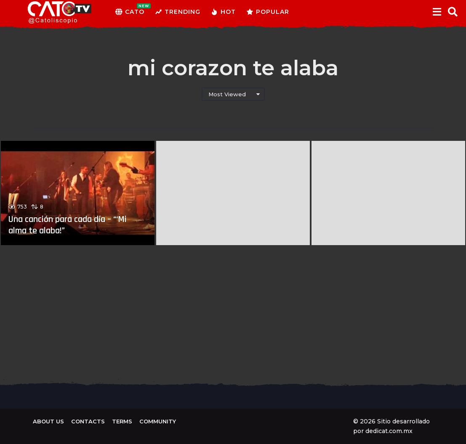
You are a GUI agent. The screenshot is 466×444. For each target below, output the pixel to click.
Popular (267, 11)
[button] (437, 11)
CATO (129, 11)
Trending (177, 11)
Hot (223, 11)
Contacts (88, 421)
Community (157, 421)
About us (48, 421)
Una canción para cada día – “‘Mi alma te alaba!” (67, 225)
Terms (122, 421)
